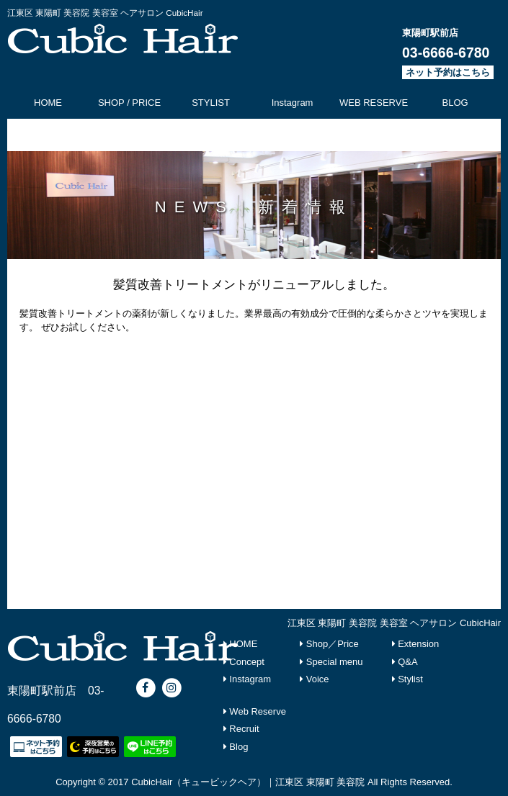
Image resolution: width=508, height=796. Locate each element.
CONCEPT (48, 135)
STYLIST (211, 102)
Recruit (241, 728)
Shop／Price (329, 643)
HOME (48, 102)
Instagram (292, 102)
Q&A (405, 661)
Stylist (407, 679)
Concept (243, 661)
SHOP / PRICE (129, 102)
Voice (314, 679)
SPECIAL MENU (129, 135)
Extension (416, 643)
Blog (236, 746)
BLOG (455, 102)
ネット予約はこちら (448, 72)
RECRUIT (211, 135)
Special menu (331, 661)
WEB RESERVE (373, 102)
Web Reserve (254, 711)
